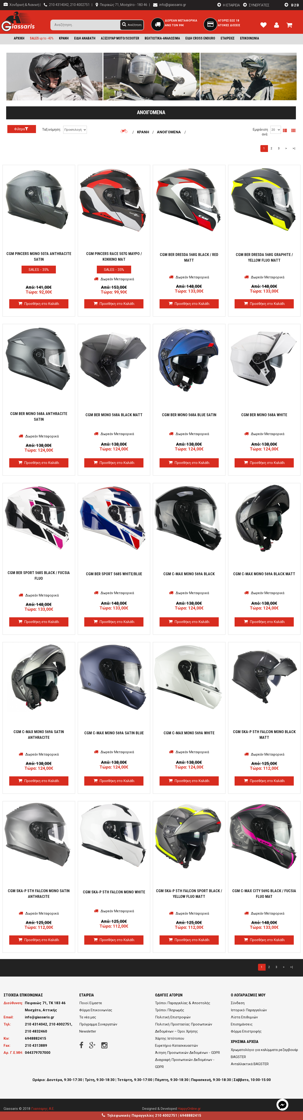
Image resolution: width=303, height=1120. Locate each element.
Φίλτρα (21, 129)
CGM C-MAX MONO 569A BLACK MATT (264, 574)
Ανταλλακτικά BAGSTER (250, 1064)
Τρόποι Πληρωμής (169, 1010)
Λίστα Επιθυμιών (244, 1017)
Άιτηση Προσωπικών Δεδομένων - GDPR (187, 1053)
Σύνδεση (238, 1003)
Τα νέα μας (87, 1017)
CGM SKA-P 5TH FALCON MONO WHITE (114, 892)
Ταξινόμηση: (51, 129)
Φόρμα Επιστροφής (246, 1031)
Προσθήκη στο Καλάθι (38, 303)
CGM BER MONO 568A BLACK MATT (114, 415)
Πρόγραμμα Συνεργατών (98, 1024)
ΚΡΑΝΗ (143, 132)
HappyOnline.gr (189, 1109)
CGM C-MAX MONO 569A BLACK (189, 574)
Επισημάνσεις (242, 1024)
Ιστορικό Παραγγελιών (249, 1010)
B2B (290, 5)
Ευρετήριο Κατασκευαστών (176, 1045)
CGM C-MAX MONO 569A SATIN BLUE (114, 733)
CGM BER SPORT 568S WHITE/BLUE (114, 574)
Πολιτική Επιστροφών (173, 1017)
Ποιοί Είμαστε (90, 1003)
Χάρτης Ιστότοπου (169, 1038)
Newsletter (87, 1031)
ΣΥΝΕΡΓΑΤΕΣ (255, 5)
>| (294, 148)
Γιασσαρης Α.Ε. (42, 1109)
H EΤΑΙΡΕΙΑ (227, 5)
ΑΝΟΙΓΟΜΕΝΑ (169, 132)
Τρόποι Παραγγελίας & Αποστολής (182, 1003)
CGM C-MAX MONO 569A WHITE (189, 733)
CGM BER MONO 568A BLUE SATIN (189, 415)
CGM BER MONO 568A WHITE (264, 415)
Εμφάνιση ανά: (260, 132)
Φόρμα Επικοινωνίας (95, 1010)
